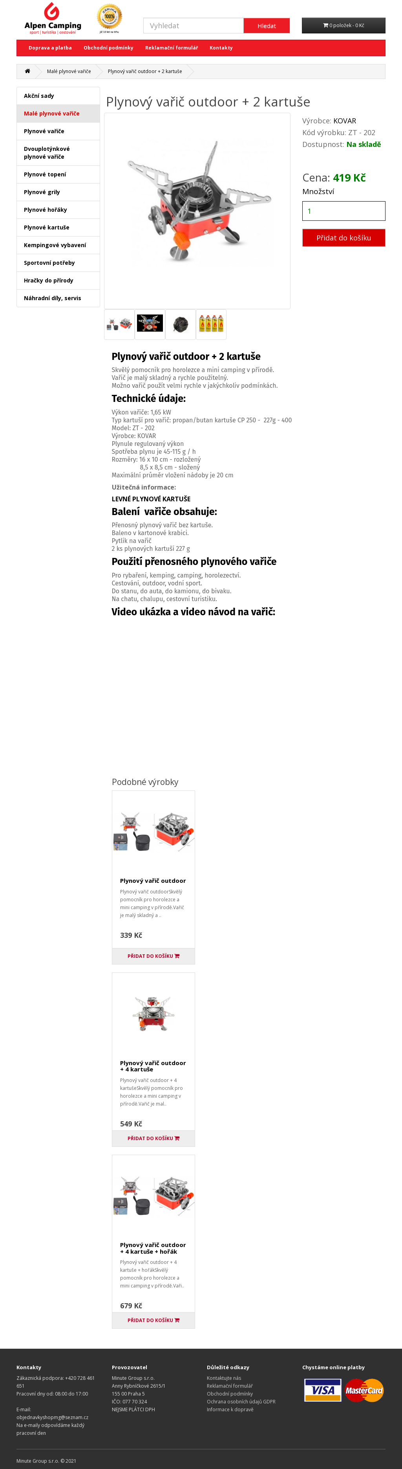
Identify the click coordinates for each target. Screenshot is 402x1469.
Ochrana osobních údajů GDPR (241, 1401)
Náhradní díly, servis (52, 298)
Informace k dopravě (230, 1409)
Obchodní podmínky (108, 47)
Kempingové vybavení (55, 245)
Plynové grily (42, 192)
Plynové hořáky (45, 209)
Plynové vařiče (44, 131)
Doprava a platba (50, 47)
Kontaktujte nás (224, 1378)
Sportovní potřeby (49, 262)
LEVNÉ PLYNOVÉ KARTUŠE (151, 499)
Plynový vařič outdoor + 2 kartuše (145, 71)
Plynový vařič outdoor (153, 880)
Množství (318, 191)
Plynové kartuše (46, 227)
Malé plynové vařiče (69, 71)
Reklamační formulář (171, 47)
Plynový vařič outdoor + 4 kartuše (153, 1066)
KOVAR (344, 120)
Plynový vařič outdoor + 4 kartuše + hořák (153, 1248)
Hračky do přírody (48, 280)
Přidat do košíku (343, 237)
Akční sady (39, 95)
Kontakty (221, 47)
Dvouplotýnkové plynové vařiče (47, 152)
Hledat (267, 25)
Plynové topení (45, 174)
